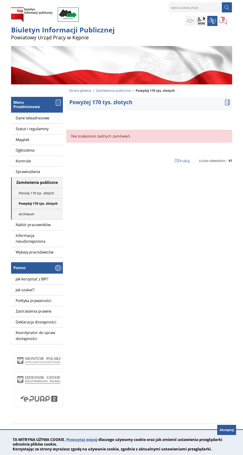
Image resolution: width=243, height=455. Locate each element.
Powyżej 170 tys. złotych (38, 203)
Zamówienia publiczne (113, 90)
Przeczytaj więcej (81, 439)
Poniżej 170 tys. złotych (36, 193)
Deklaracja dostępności (36, 322)
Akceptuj (227, 430)
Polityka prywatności (33, 300)
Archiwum (26, 214)
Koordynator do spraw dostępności (35, 335)
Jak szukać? (25, 289)
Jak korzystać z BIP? (32, 279)
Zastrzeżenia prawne (33, 311)
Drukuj (184, 160)
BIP (223, 21)
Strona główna (80, 90)
